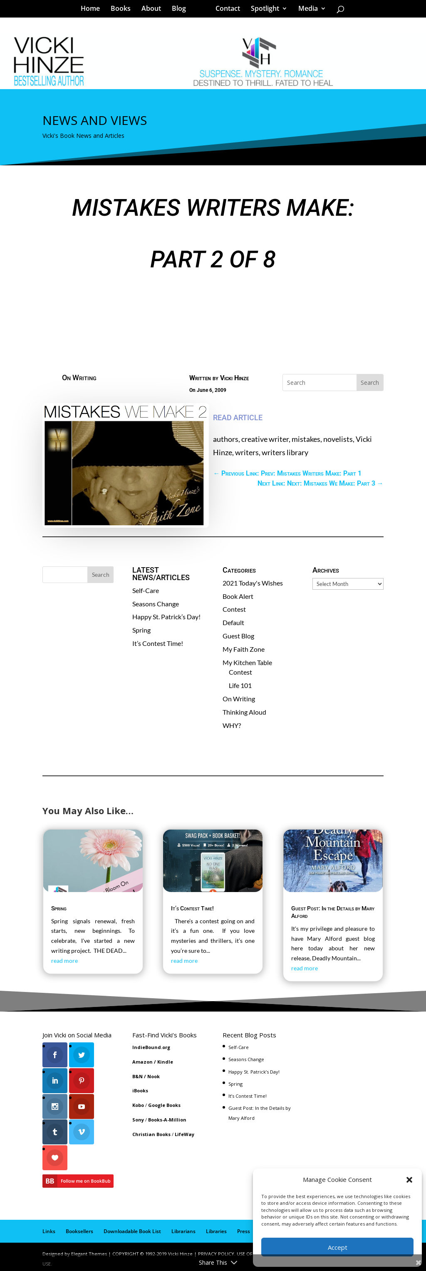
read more (64, 960)
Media (305, 10)
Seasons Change (155, 604)
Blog (182, 10)
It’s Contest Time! (157, 643)
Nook (153, 1076)
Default (233, 622)
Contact (225, 10)
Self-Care (145, 590)
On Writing (79, 377)
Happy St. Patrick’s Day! (166, 617)
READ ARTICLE (238, 417)
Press (243, 1227)
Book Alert (238, 596)
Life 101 (240, 685)
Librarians (183, 1227)
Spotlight (262, 10)
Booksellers (79, 1227)
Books (124, 10)
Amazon (142, 1062)
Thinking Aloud (244, 712)
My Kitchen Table (247, 662)
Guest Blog (238, 636)
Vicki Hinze (234, 378)
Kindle (165, 1062)
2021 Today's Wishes (253, 583)
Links (48, 1227)
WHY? (232, 725)
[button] (409, 1180)
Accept (337, 1247)
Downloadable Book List (132, 1227)
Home (93, 10)
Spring (141, 630)
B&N (137, 1076)
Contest (234, 609)
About (154, 10)
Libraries (216, 1227)
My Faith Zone (244, 649)
